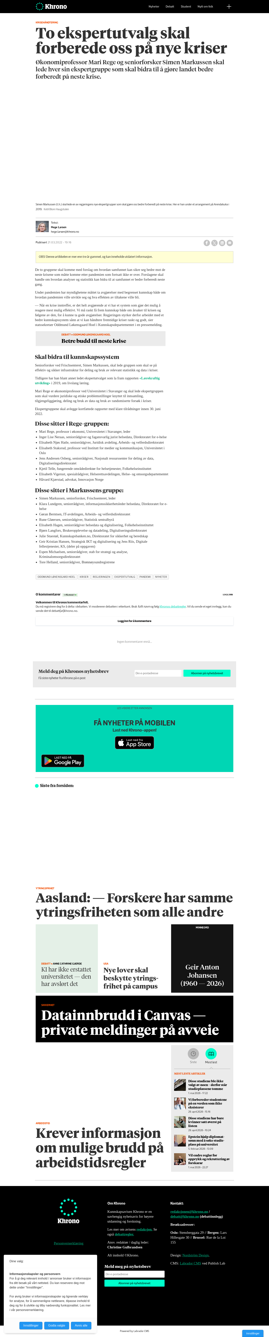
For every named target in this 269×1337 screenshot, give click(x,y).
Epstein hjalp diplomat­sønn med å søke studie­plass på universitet (206, 1140)
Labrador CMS (190, 1263)
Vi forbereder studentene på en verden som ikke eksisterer (207, 1103)
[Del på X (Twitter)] (214, 243)
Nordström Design (195, 1255)
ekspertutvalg (125, 577)
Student (186, 8)
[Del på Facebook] (207, 243)
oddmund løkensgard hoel (56, 577)
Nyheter (154, 8)
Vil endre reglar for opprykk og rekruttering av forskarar (209, 1159)
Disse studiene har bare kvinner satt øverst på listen (206, 1122)
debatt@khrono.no (184, 1216)
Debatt (170, 8)
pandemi (145, 577)
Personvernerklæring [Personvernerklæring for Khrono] (68, 1243)
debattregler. (124, 1234)
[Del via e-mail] (230, 243)
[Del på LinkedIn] (222, 243)
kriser (84, 577)
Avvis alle (81, 1325)
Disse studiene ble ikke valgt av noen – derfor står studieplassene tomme (207, 1085)
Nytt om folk (205, 8)
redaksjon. (145, 1229)
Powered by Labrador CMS (134, 1331)
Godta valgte (56, 1325)
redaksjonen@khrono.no (189, 1212)
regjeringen (101, 577)
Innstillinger (252, 1333)
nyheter (161, 577)
